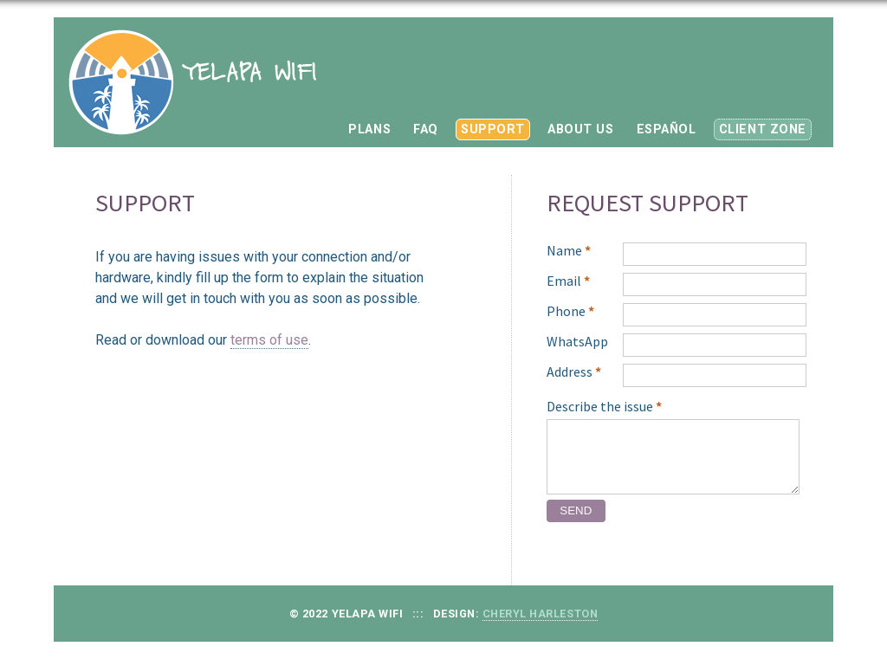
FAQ (425, 129)
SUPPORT (493, 129)
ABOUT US (580, 129)
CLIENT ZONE (762, 129)
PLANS (369, 129)
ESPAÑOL (666, 129)
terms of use (269, 340)
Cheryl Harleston (540, 613)
